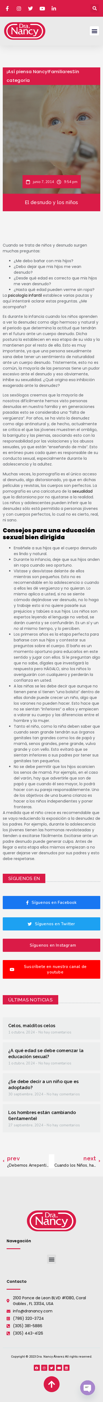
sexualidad (82, 491)
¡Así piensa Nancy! (28, 71)
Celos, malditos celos (31, 1025)
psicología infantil (25, 295)
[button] (94, 8)
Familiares (60, 71)
